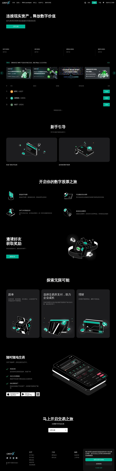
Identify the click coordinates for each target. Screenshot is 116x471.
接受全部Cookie (99, 459)
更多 (108, 62)
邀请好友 (12, 256)
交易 (106, 91)
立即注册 (15, 26)
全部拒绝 (99, 464)
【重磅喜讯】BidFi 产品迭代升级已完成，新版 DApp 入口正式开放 (29, 62)
